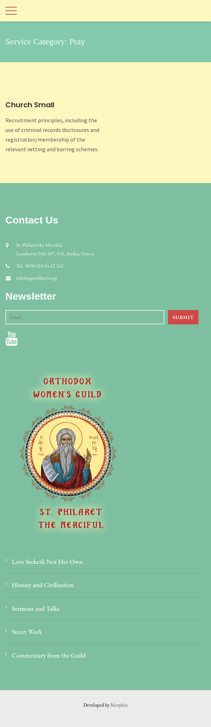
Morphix (119, 705)
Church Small (29, 105)
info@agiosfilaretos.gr (36, 278)
